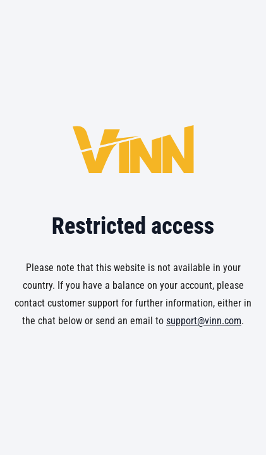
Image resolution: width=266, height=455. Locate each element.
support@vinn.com (203, 321)
